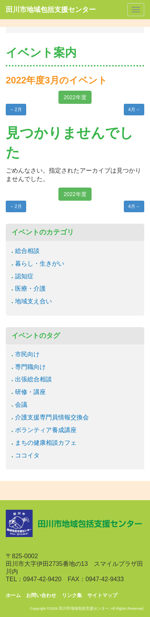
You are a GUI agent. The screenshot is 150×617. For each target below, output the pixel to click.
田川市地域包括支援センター (51, 9)
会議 (21, 404)
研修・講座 (30, 392)
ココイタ (27, 455)
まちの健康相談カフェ (46, 442)
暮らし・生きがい (39, 263)
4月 (134, 109)
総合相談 (27, 251)
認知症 (24, 276)
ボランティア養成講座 (46, 430)
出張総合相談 (33, 379)
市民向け (27, 354)
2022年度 (74, 97)
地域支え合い (33, 301)
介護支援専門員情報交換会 (52, 417)
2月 (16, 109)
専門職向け (30, 367)
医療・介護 (30, 288)
